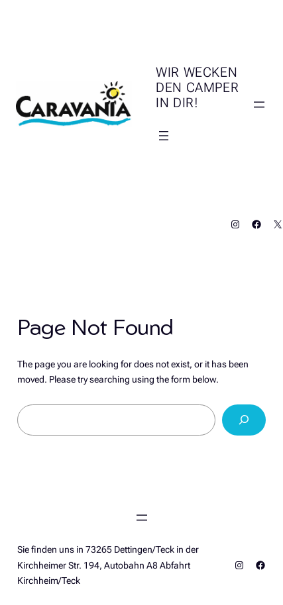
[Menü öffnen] (164, 136)
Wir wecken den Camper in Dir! (197, 87)
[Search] (244, 420)
